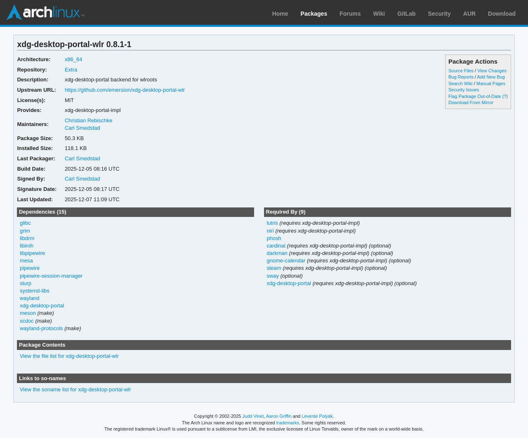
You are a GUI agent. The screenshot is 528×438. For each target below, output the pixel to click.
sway (272, 276)
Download (502, 13)
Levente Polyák (317, 416)
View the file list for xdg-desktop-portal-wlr (69, 356)
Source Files (461, 70)
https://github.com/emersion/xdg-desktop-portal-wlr (125, 90)
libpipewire (32, 253)
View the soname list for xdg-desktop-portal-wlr (75, 389)
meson (28, 313)
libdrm (27, 238)
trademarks (287, 422)
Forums (350, 13)
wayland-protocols (41, 328)
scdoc (27, 321)
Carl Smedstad (82, 128)
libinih (26, 246)
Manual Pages (490, 83)
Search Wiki (460, 83)
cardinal (275, 246)
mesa (26, 260)
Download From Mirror (470, 102)
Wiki (379, 13)
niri (269, 231)
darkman (277, 253)
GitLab (406, 13)
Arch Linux (45, 12)
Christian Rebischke (88, 120)
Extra (71, 70)
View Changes (492, 70)
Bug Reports (461, 76)
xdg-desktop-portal (42, 305)
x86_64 (73, 59)
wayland (30, 298)
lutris (272, 223)
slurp (25, 283)
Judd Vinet (253, 416)
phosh (273, 238)
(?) (505, 96)
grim (25, 231)
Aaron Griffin (279, 416)
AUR (469, 13)
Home (280, 13)
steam (273, 268)
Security (439, 13)
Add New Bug (491, 76)
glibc (25, 223)
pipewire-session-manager (51, 276)
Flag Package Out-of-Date (474, 96)
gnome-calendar (285, 260)
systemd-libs (35, 291)
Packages (314, 13)
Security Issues (463, 89)
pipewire (30, 268)
